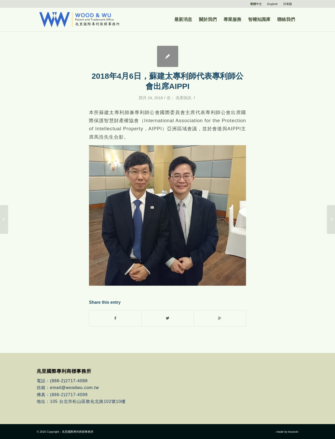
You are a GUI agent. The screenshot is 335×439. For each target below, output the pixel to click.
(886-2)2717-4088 (69, 381)
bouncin (293, 431)
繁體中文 (256, 3)
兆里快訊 (183, 98)
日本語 (287, 3)
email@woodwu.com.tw (74, 387)
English (272, 3)
